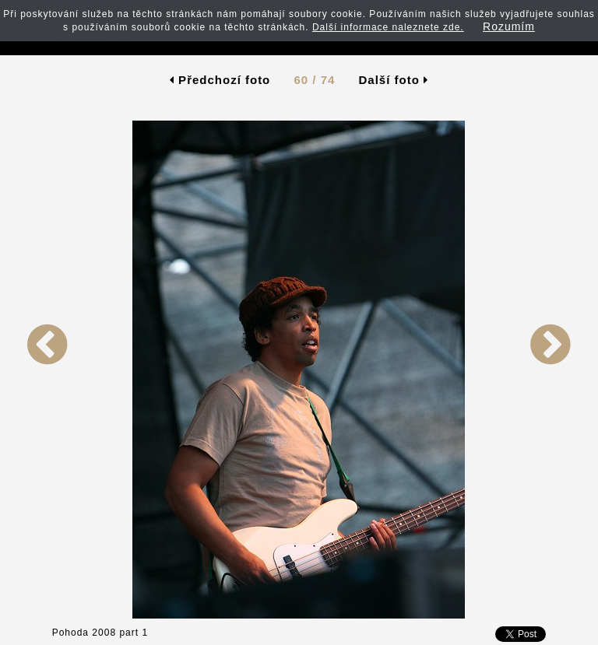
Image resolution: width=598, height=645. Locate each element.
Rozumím (509, 26)
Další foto (394, 79)
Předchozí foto (220, 79)
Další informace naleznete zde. (388, 27)
